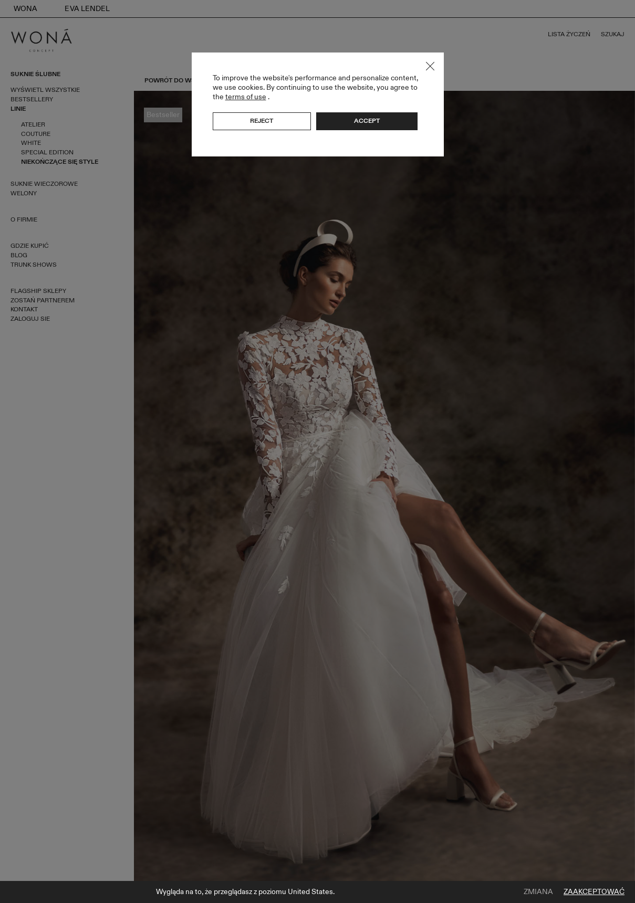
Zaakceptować (594, 892)
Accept (367, 121)
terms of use (245, 97)
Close (430, 66)
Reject (261, 121)
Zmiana (538, 892)
